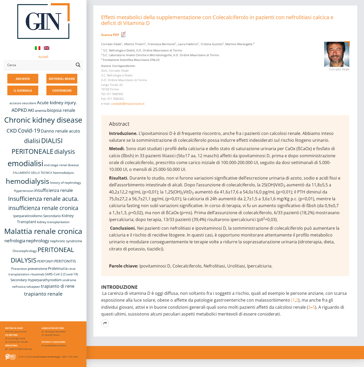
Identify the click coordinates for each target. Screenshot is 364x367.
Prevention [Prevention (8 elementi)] (19, 269)
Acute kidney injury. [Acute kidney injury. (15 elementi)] (57, 102)
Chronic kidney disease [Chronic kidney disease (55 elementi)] (43, 120)
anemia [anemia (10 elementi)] (40, 110)
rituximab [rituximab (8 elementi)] (37, 274)
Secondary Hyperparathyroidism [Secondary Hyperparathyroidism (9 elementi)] (36, 279)
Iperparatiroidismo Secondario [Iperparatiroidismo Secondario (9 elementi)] (37, 215)
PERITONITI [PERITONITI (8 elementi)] (45, 261)
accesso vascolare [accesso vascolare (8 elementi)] (22, 103)
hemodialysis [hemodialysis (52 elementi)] (27, 181)
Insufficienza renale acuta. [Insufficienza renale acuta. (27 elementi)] (43, 198)
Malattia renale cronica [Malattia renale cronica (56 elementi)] (43, 231)
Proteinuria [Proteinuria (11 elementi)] (58, 268)
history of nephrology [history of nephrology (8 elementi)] (65, 183)
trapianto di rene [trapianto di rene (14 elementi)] (57, 286)
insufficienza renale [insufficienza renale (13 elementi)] (53, 190)
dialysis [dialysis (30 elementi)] (64, 152)
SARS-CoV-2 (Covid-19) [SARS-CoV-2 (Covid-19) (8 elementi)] (61, 274)
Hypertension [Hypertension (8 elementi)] (24, 191)
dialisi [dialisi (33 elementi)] (32, 141)
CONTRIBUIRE (62, 90)
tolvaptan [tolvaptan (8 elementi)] (33, 287)
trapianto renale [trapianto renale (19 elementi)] (43, 293)
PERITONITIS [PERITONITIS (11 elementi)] (65, 261)
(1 (293, 300)
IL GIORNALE (23, 90)
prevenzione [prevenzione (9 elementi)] (37, 268)
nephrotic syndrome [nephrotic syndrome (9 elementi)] (66, 241)
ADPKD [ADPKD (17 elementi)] (19, 110)
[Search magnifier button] (78, 65)
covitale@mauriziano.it (127, 103)
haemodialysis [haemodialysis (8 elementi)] (63, 173)
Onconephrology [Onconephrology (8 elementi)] (25, 251)
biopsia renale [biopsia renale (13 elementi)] (61, 110)
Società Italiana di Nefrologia (46, 356)
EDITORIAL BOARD (62, 79)
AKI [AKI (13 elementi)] (31, 110)
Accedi (43, 56)
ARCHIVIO (23, 79)
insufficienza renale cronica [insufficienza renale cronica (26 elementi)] (43, 208)
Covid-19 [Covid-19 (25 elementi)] (29, 130)
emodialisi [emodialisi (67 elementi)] (25, 163)
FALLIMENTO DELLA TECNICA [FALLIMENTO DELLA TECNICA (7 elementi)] (32, 173)
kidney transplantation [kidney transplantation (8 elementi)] (53, 222)
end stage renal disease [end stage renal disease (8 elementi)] (61, 165)
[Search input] (39, 65)
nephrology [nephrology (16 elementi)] (37, 241)
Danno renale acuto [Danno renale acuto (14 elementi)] (60, 131)
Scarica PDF (110, 35)
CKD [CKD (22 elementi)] (12, 130)
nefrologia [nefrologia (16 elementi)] (14, 241)
